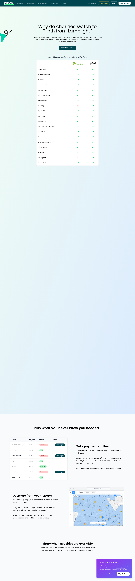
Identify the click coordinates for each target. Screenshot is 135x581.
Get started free (67, 48)
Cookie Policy (120, 568)
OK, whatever (123, 574)
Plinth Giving (104, 3)
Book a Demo (124, 3)
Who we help (43, 3)
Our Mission (92, 3)
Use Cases (31, 3)
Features (21, 3)
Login (114, 3)
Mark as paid (60, 445)
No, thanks (110, 574)
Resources (55, 3)
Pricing (64, 3)
